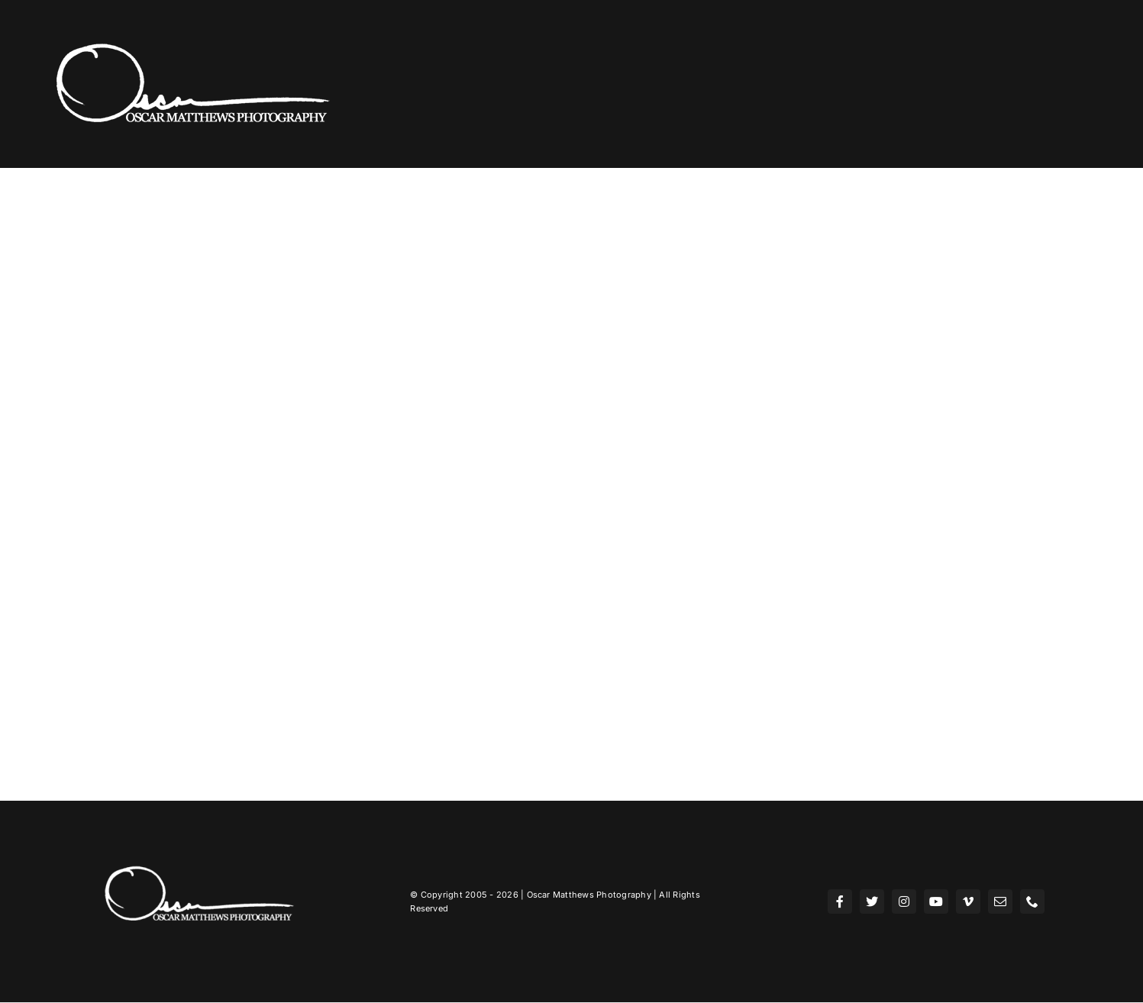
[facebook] (840, 901)
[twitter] (872, 901)
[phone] (1032, 901)
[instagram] (904, 901)
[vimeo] (968, 901)
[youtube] (936, 901)
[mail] (1000, 901)
